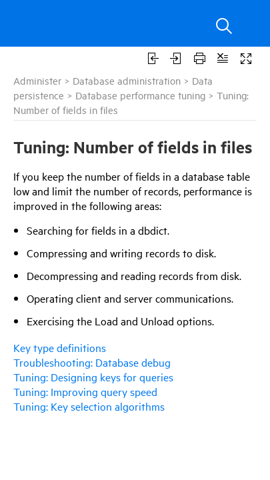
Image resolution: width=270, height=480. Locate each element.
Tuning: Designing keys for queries (93, 376)
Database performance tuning (140, 95)
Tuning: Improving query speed (85, 391)
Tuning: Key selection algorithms (89, 406)
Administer (37, 80)
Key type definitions (59, 347)
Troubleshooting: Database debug (92, 362)
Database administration (127, 80)
